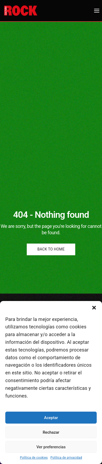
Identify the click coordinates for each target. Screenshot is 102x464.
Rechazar (51, 432)
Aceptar (51, 417)
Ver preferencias (50, 447)
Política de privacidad (66, 457)
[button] (94, 307)
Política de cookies (34, 457)
